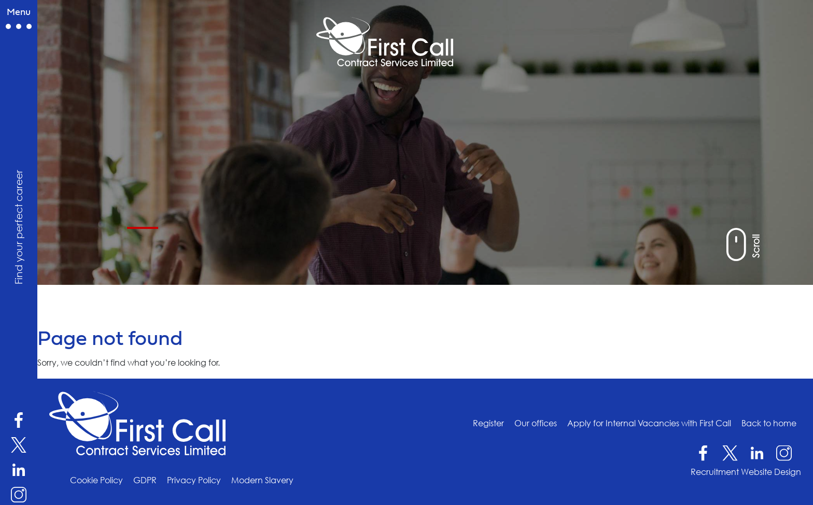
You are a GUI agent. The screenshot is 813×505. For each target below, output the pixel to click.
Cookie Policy (96, 480)
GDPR (145, 480)
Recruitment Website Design (746, 472)
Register (488, 422)
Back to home (768, 422)
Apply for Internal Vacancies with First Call (649, 422)
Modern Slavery (262, 480)
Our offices (535, 422)
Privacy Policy (194, 480)
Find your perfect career (18, 227)
